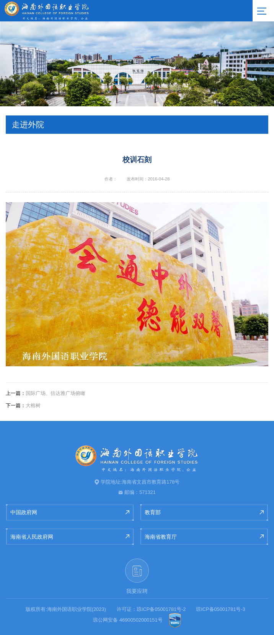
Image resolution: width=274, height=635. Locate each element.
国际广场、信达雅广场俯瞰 (45, 393)
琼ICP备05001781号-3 (220, 609)
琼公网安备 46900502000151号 (127, 620)
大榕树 (23, 405)
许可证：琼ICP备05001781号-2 (151, 609)
